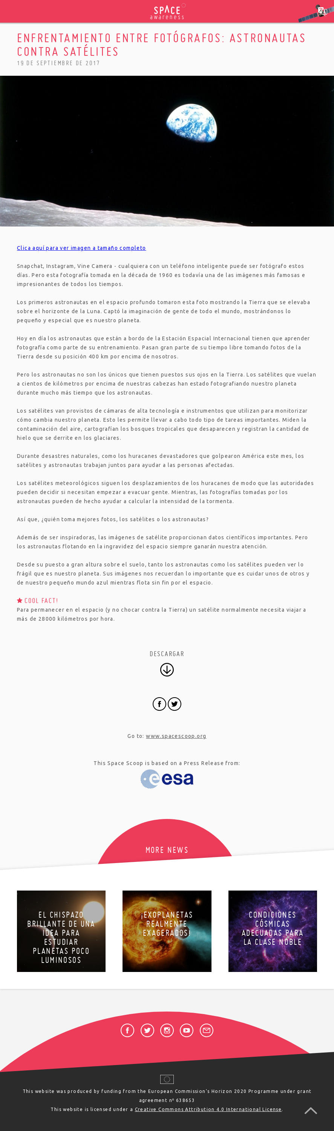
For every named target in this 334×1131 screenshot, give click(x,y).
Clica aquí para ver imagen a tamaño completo (81, 248)
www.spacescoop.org (176, 736)
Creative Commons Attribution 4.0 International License (208, 1109)
